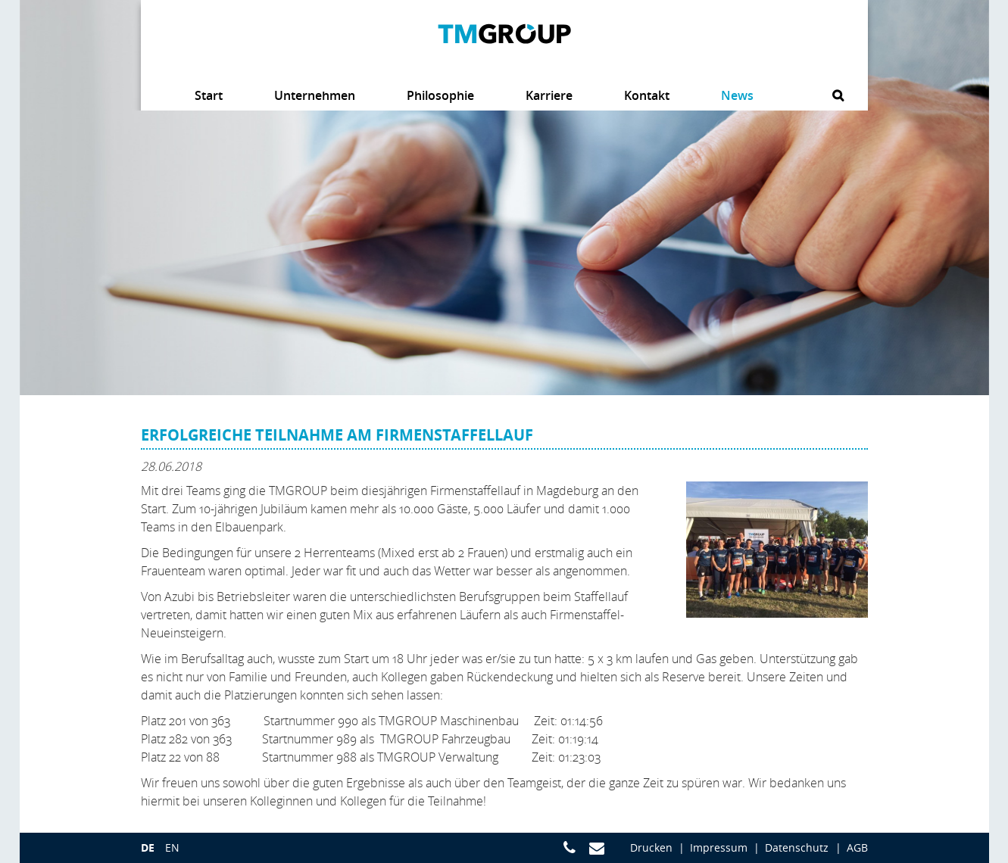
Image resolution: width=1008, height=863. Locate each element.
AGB (857, 847)
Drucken (651, 847)
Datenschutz (797, 847)
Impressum (718, 847)
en (172, 847)
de (147, 847)
